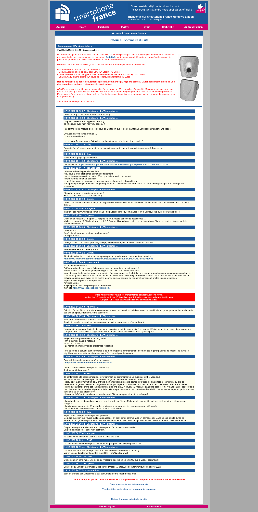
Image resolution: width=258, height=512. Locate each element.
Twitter (125, 27)
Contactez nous (154, 506)
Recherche (168, 27)
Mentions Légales (107, 506)
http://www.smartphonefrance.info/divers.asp (88, 362)
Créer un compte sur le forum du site (129, 484)
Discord (81, 27)
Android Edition (193, 27)
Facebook (103, 27)
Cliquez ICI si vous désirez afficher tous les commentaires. (128, 299)
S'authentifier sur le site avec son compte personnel (129, 489)
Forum (146, 27)
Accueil (60, 27)
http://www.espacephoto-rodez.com (91, 288)
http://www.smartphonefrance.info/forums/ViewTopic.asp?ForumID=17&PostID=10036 (123, 164)
